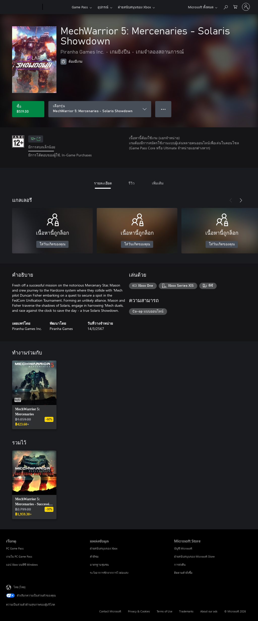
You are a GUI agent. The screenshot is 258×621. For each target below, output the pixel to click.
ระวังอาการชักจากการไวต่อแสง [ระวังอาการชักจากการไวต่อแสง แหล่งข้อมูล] (109, 572)
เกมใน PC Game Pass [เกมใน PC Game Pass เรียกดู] (19, 556)
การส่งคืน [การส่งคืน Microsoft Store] (180, 564)
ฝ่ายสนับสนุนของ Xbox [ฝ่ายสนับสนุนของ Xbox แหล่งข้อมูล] (103, 548)
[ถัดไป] (241, 200)
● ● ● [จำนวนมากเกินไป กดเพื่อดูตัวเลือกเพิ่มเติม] (163, 109)
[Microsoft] (23, 7)
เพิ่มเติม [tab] (158, 183)
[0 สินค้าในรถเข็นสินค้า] (235, 6)
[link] (34, 395)
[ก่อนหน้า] (231, 200)
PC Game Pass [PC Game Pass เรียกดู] (15, 548)
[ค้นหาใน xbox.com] (225, 6)
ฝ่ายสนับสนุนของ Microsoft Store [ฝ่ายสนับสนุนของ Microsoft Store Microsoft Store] (194, 556)
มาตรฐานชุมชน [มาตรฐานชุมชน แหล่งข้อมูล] (99, 564)
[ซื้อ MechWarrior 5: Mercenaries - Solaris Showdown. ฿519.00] (28, 109)
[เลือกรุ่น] (99, 109)
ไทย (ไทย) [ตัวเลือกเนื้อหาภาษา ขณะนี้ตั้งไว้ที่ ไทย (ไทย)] (19, 586)
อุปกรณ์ (103, 7)
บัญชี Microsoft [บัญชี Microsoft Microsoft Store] (183, 548)
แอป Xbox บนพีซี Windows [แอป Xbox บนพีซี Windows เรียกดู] (22, 564)
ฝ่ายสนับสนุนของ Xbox (134, 7)
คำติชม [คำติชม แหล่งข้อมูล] (94, 556)
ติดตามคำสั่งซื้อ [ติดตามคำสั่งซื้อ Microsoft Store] (183, 572)
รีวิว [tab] (131, 183)
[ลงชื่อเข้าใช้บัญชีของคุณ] (246, 7)
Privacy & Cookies (139, 611)
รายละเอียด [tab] (103, 183)
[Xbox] (56, 7)
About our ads (208, 611)
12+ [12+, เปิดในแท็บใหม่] (36, 139)
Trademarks (186, 611)
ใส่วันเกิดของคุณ (53, 244)
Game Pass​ (80, 7)
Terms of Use (164, 611)
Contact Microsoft (110, 611)
